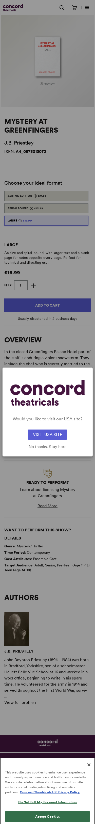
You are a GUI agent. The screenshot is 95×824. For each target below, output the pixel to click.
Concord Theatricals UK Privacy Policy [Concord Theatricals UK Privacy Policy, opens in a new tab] (50, 795)
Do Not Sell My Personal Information (47, 805)
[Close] (88, 767)
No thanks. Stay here (48, 447)
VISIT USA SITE (47, 434)
